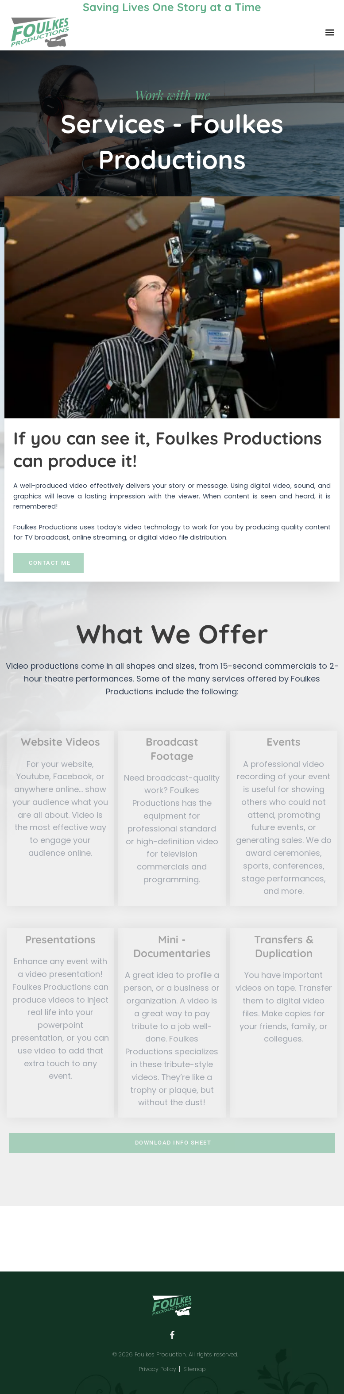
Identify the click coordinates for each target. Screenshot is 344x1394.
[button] (329, 32)
